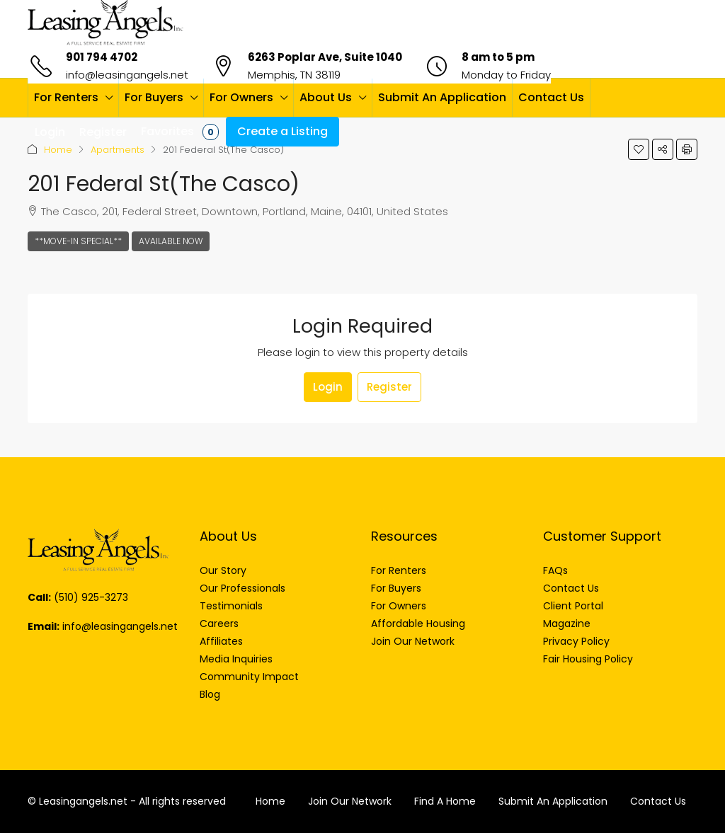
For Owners (241, 97)
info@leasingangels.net (127, 74)
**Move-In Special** (78, 241)
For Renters (66, 97)
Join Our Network (350, 801)
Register (389, 386)
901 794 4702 (101, 57)
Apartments (117, 149)
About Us (325, 97)
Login (328, 386)
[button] (638, 149)
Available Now (170, 241)
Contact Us (551, 97)
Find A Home (445, 801)
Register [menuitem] (103, 132)
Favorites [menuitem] (180, 131)
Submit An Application (442, 97)
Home (58, 149)
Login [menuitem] (50, 132)
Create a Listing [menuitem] (282, 131)
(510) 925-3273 (91, 597)
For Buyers (154, 97)
